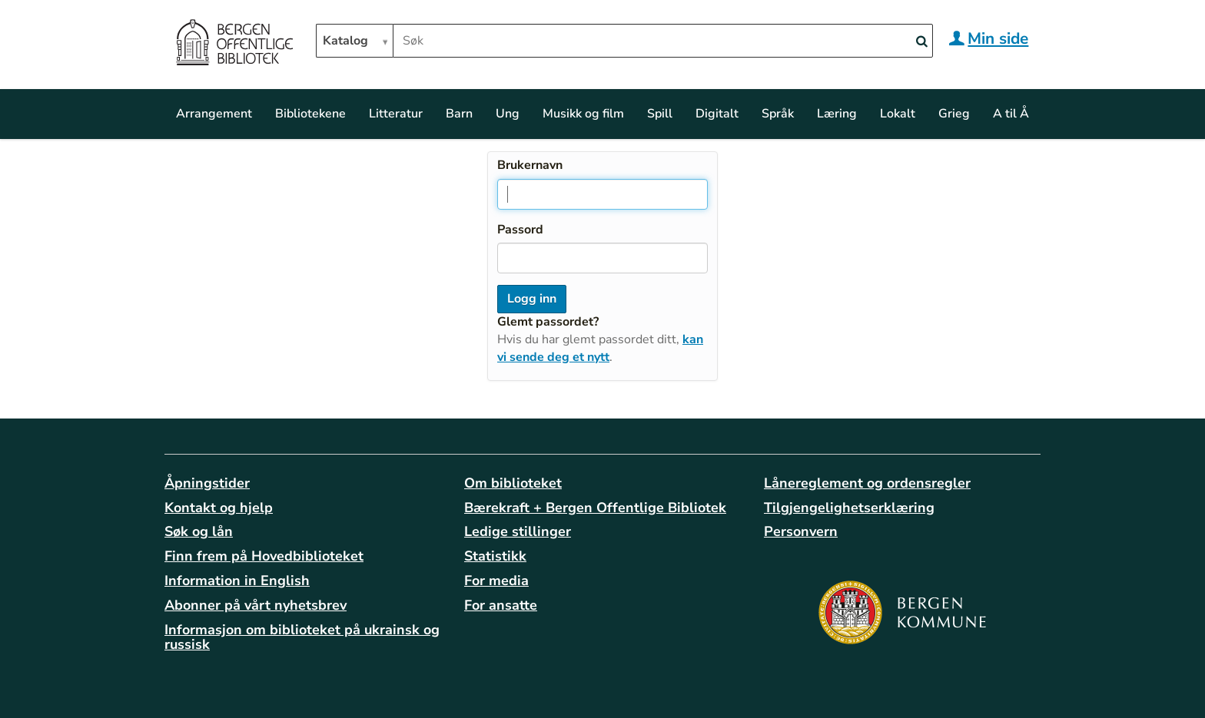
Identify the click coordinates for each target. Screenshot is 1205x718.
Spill (659, 113)
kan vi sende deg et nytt (600, 348)
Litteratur (396, 113)
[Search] (921, 42)
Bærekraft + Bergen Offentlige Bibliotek (595, 507)
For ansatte (500, 605)
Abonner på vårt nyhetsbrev (255, 605)
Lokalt (897, 113)
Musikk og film (583, 113)
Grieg (954, 113)
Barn (459, 113)
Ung (508, 113)
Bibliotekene (310, 113)
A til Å (1011, 113)
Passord (520, 229)
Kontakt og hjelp (218, 507)
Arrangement (214, 113)
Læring (837, 113)
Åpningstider (207, 483)
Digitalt (717, 113)
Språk (778, 113)
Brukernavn (530, 165)
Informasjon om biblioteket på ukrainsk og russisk (302, 637)
